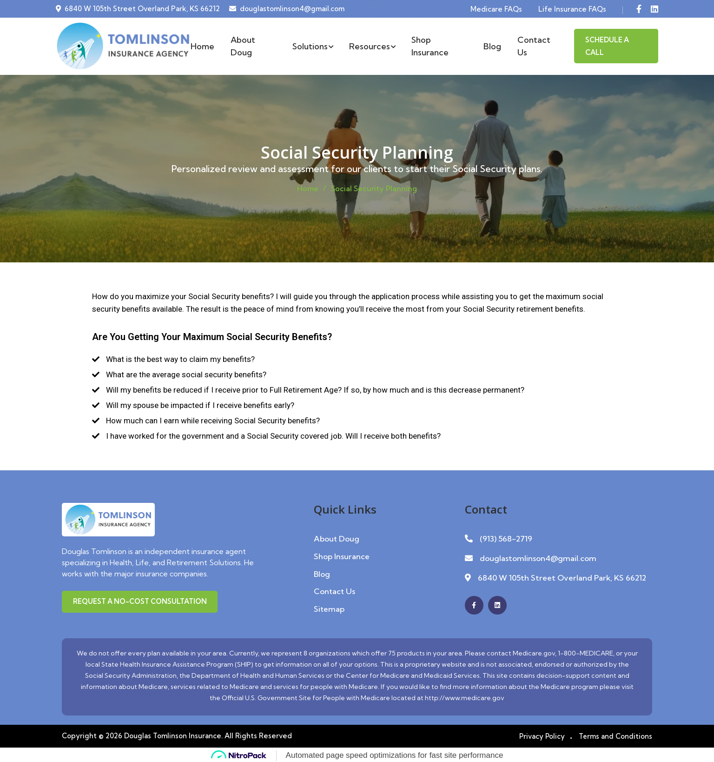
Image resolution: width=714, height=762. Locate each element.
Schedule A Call (607, 46)
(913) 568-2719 (506, 538)
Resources (372, 46)
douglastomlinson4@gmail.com (292, 9)
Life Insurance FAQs (572, 9)
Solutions (312, 46)
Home (202, 46)
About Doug (243, 46)
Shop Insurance (430, 46)
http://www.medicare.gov (464, 696)
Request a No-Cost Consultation (141, 601)
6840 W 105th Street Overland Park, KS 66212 (142, 9)
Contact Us (533, 46)
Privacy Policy (541, 734)
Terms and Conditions (615, 734)
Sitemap (329, 607)
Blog (492, 46)
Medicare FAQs (496, 9)
